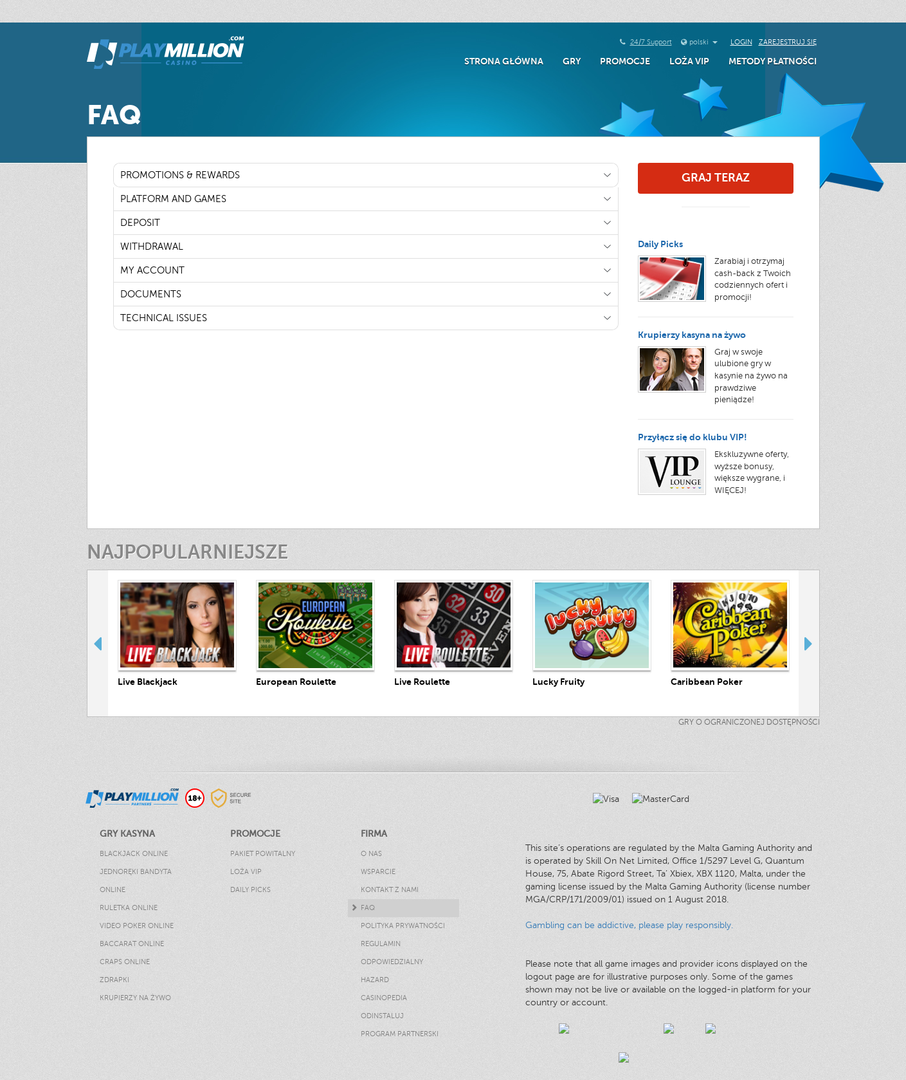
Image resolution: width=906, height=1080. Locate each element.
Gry (572, 61)
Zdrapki (114, 980)
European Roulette (296, 681)
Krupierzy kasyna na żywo (692, 335)
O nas (371, 854)
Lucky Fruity (558, 681)
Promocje (625, 61)
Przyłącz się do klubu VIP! (692, 437)
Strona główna (503, 61)
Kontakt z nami (390, 890)
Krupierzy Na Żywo (135, 998)
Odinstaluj (382, 1016)
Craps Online (125, 962)
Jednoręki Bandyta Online (136, 881)
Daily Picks (660, 244)
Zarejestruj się (788, 42)
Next (809, 643)
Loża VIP (689, 61)
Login (741, 42)
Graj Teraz (716, 177)
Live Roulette (422, 681)
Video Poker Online (137, 926)
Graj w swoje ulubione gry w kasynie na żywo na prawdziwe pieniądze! (751, 376)
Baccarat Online (132, 944)
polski (703, 42)
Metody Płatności (773, 61)
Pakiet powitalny (262, 854)
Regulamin (381, 944)
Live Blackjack (147, 681)
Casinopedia (384, 998)
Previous (97, 643)
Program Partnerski (400, 1034)
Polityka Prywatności (403, 926)
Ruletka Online (129, 908)
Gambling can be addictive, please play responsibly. (629, 925)
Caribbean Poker (707, 681)
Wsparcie (378, 872)
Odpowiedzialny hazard (392, 971)
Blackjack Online (134, 854)
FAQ (368, 908)
